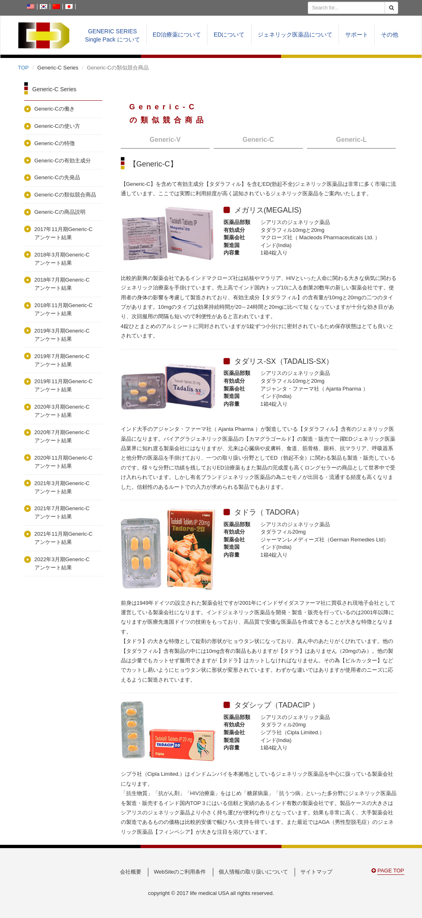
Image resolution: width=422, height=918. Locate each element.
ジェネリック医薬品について (295, 34)
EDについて (229, 34)
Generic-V (165, 139)
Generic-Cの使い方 (57, 126)
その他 (389, 34)
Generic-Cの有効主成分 (63, 160)
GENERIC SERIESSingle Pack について (112, 35)
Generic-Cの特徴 (55, 143)
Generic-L (351, 139)
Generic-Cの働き (55, 109)
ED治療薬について (177, 34)
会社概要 (130, 872)
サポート (356, 34)
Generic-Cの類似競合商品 (65, 195)
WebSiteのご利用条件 (180, 872)
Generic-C (258, 139)
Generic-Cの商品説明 (60, 212)
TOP (23, 68)
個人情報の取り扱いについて (253, 872)
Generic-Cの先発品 (57, 177)
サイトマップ (316, 872)
